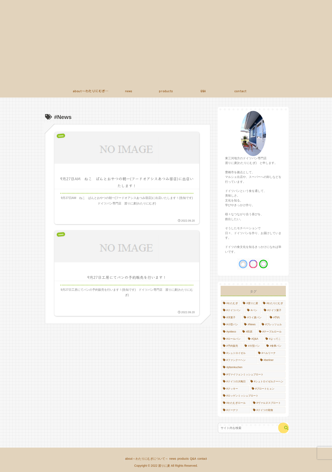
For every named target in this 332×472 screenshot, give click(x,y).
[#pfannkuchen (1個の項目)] (253, 367)
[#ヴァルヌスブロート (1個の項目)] (268, 403)
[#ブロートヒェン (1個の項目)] (267, 389)
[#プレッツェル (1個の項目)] (272, 324)
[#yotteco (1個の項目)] (230, 332)
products (183, 458)
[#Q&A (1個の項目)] (254, 339)
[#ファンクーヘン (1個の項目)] (239, 360)
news (169, 458)
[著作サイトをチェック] (243, 264)
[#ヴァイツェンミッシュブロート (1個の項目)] (253, 374)
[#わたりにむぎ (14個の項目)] (273, 303)
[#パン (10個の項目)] (253, 310)
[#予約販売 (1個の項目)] (231, 346)
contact (208, 458)
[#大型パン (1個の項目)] (253, 346)
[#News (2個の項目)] (250, 324)
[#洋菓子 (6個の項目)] (231, 317)
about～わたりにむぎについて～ (140, 458)
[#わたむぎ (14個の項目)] (230, 303)
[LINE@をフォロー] (263, 264)
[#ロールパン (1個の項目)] (233, 339)
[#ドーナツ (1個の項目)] (235, 410)
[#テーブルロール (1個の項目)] (271, 332)
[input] (250, 428)
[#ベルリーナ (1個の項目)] (270, 353)
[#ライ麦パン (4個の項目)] (254, 317)
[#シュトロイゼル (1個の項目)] (238, 353)
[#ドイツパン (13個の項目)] (233, 310)
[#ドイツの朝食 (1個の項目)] (268, 410)
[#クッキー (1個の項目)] (235, 389)
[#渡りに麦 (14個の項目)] (250, 303)
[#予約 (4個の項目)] (276, 317)
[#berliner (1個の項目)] (271, 360)
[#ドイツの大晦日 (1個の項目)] (234, 381)
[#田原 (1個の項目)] (248, 332)
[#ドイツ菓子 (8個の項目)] (273, 310)
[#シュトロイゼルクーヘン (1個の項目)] (267, 381)
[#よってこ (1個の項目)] (274, 339)
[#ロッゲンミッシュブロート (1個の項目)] (253, 396)
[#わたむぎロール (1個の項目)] (235, 403)
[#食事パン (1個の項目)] (274, 346)
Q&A (196, 458)
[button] (283, 428)
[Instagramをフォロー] (253, 264)
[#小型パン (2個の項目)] (231, 324)
